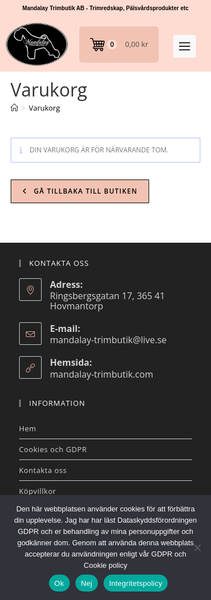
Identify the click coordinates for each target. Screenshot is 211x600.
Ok (59, 583)
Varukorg (44, 108)
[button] (184, 46)
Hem (28, 428)
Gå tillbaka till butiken (85, 191)
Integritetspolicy (136, 583)
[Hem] (14, 108)
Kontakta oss (43, 470)
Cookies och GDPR (53, 449)
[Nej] (197, 547)
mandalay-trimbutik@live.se (108, 340)
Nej (86, 583)
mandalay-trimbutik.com (101, 374)
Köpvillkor (37, 491)
